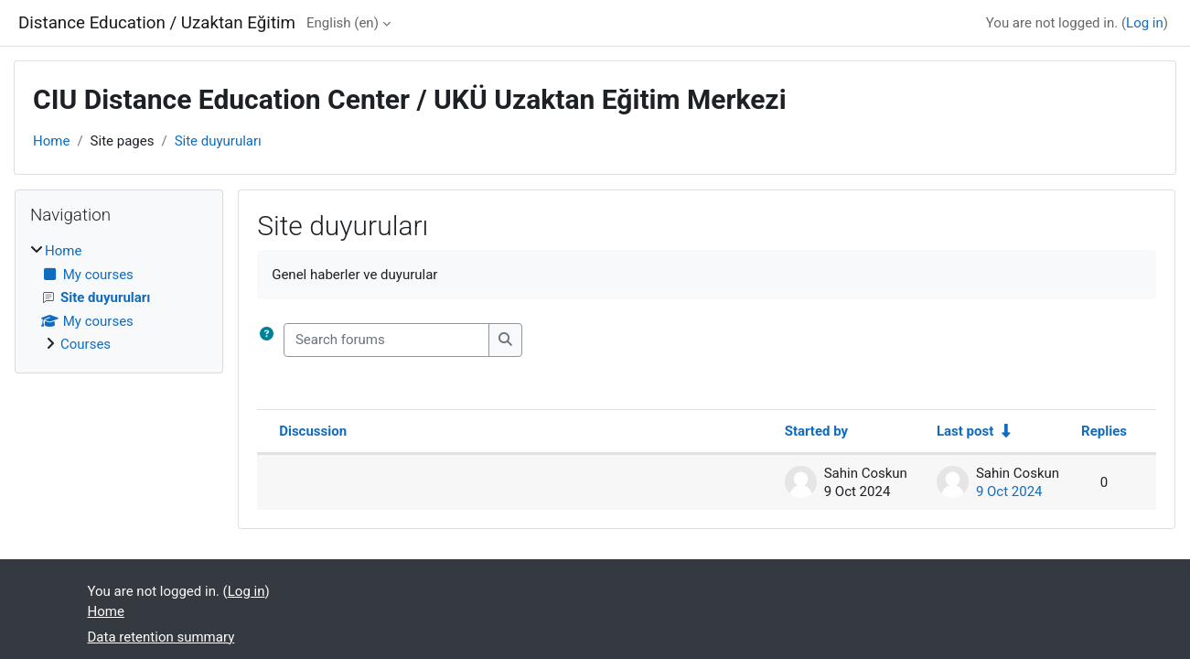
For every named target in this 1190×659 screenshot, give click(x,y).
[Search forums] (386, 340)
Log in (1144, 23)
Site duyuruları (218, 141)
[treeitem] (119, 298)
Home (51, 141)
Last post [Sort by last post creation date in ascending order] (965, 431)
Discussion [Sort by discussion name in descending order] (313, 431)
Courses (85, 344)
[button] (270, 340)
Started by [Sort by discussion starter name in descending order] (816, 431)
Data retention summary (161, 637)
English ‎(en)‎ (342, 23)
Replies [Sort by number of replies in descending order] (1104, 431)
